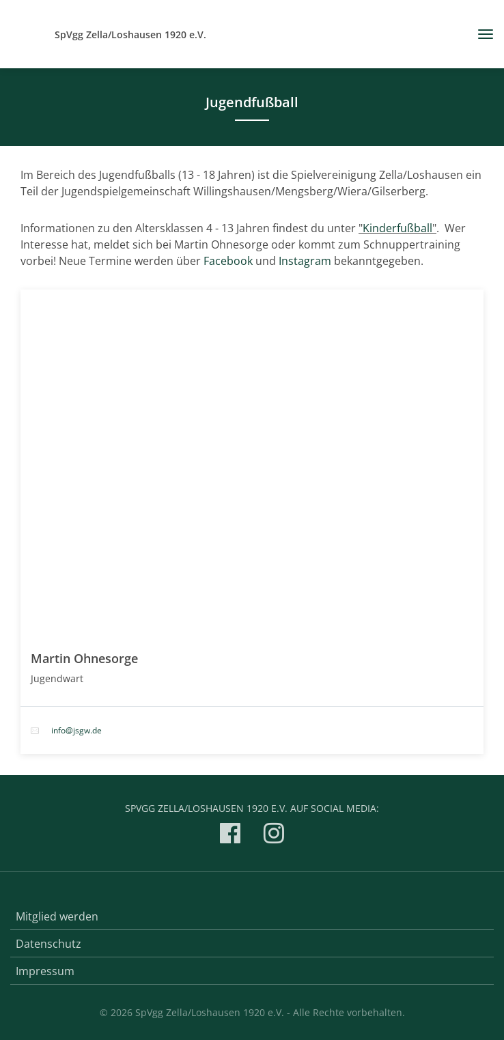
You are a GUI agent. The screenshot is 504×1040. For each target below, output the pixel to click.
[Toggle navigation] (480, 34)
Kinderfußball (397, 228)
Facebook (229, 260)
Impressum (45, 971)
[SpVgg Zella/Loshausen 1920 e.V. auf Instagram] (274, 835)
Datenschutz (48, 943)
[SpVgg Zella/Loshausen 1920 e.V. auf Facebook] (230, 835)
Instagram (306, 260)
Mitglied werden (57, 916)
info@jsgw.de (76, 730)
